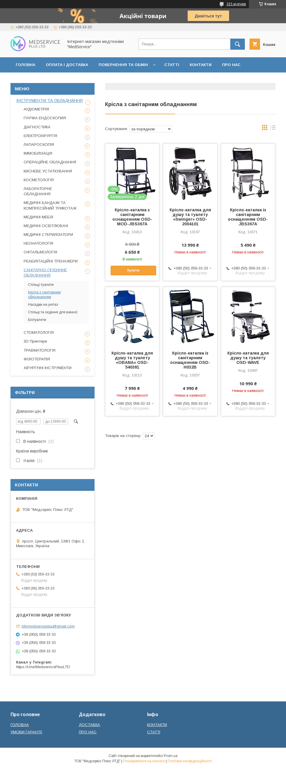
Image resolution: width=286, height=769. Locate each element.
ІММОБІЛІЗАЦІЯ (38, 153)
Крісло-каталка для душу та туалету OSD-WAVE (248, 358)
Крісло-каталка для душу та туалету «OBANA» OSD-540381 (132, 360)
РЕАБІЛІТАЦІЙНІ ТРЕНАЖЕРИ (51, 261)
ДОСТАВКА (89, 725)
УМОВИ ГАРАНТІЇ (26, 732)
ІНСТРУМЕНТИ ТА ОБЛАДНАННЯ (49, 100)
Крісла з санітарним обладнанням (44, 294)
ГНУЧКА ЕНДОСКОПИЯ (45, 118)
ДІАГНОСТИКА (37, 127)
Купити (133, 270)
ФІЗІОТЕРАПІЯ (37, 359)
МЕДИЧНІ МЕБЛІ (38, 217)
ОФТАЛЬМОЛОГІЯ (40, 252)
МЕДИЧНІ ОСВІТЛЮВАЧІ (46, 226)
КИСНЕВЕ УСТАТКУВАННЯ (48, 171)
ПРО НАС (231, 65)
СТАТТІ (171, 65)
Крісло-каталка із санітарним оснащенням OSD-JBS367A (248, 217)
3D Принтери (35, 341)
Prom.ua (170, 756)
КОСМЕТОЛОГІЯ (39, 180)
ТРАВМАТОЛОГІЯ (39, 350)
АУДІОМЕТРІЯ (36, 109)
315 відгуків (236, 4)
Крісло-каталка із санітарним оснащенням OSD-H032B (190, 360)
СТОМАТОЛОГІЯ (39, 332)
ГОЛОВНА (25, 65)
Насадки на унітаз (43, 305)
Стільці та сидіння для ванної (53, 312)
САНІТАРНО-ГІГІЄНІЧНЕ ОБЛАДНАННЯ (45, 272)
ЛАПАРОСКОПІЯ (39, 144)
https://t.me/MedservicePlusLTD (43, 667)
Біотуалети (37, 320)
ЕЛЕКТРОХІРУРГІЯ (40, 136)
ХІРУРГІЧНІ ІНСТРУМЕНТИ (48, 368)
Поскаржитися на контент (144, 761)
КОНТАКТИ (201, 65)
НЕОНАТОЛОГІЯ (38, 243)
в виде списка (272, 129)
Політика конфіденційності (190, 761)
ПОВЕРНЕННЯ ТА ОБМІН (123, 65)
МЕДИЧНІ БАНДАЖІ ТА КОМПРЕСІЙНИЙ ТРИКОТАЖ (50, 205)
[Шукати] (237, 44)
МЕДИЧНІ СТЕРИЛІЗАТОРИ (48, 234)
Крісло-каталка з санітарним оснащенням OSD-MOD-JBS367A (132, 217)
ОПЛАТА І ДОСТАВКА (67, 65)
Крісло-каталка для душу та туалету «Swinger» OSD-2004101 (190, 217)
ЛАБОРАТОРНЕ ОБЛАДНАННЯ (38, 191)
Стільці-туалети (41, 285)
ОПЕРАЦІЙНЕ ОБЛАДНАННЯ (50, 162)
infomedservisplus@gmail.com (48, 626)
